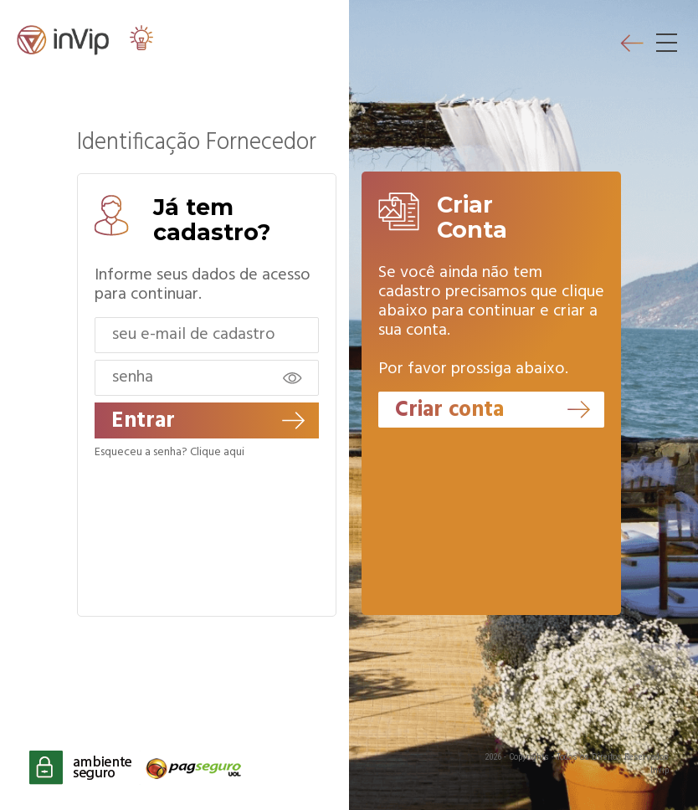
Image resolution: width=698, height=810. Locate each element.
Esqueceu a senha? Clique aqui (169, 452)
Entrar (208, 421)
